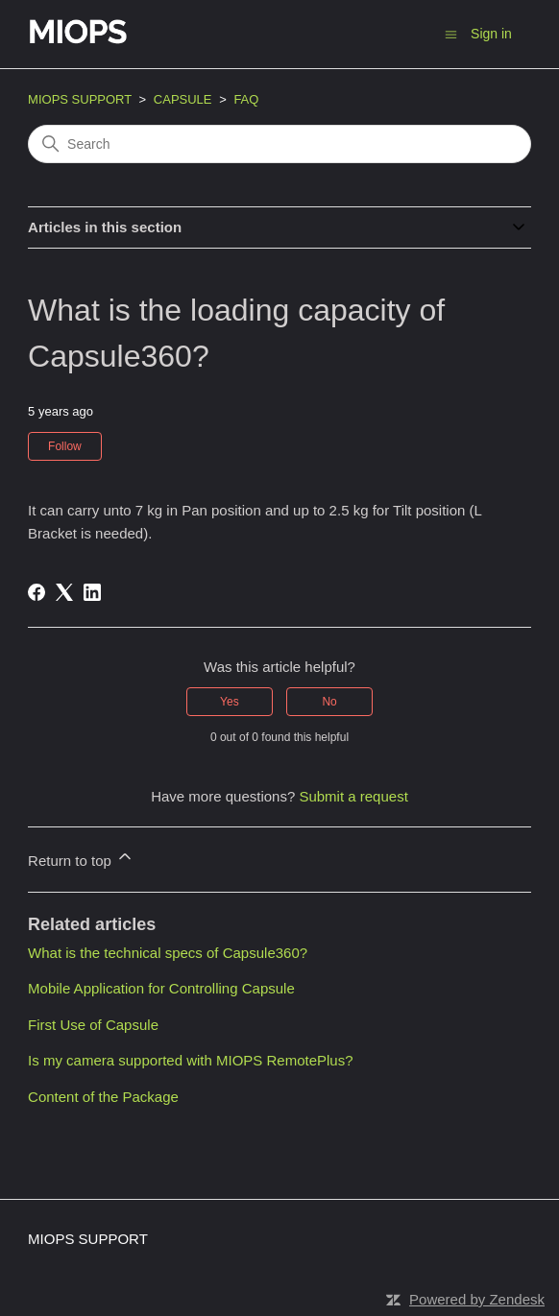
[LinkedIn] (92, 592)
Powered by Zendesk (477, 1299)
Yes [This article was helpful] (229, 701)
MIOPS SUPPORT (80, 99)
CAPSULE (183, 99)
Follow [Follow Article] (65, 446)
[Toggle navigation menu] (451, 33)
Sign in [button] (491, 33)
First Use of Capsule (93, 1025)
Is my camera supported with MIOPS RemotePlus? (190, 1060)
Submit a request (353, 796)
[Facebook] (36, 592)
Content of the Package (103, 1097)
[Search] (279, 144)
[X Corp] (64, 592)
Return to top (81, 858)
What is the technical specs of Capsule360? (167, 953)
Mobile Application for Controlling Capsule (161, 988)
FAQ (245, 99)
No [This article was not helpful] (329, 701)
